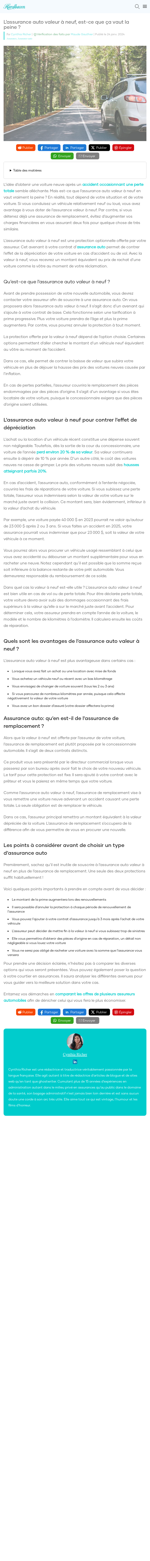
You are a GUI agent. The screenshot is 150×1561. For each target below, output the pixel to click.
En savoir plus (75, 1235)
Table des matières (27, 170)
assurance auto (91, 247)
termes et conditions (100, 1182)
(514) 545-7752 (118, 1255)
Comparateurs (14, 1205)
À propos (10, 1212)
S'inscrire (75, 1191)
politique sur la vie (50, 1182)
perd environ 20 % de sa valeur (65, 452)
